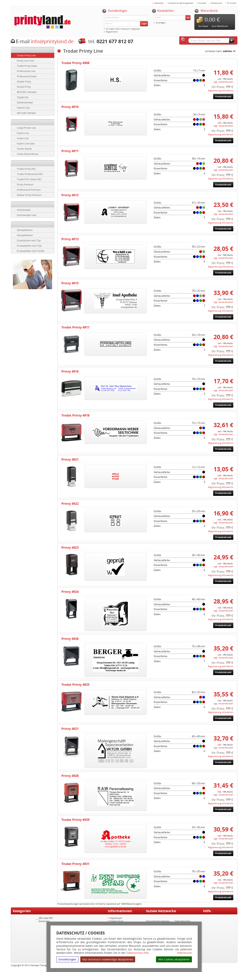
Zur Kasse (203, 26)
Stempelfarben (25, 235)
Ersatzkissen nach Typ (29, 240)
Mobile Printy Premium (29, 194)
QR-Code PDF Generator (46, 919)
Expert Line (23, 133)
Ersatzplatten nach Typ (29, 245)
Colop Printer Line (26, 127)
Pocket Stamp (24, 148)
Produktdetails (223, 96)
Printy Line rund (25, 60)
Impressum (184, 953)
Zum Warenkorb (220, 26)
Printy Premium (25, 184)
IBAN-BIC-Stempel (26, 91)
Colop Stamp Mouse (28, 153)
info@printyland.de (52, 41)
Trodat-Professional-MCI (30, 174)
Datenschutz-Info (137, 953)
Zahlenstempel (25, 102)
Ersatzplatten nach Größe (30, 250)
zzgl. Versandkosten (223, 81)
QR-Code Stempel (26, 112)
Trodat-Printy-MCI (26, 168)
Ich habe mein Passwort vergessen (123, 28)
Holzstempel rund (26, 215)
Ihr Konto (231, 3)
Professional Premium (29, 189)
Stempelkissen (25, 229)
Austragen (161, 22)
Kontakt (202, 3)
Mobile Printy (24, 81)
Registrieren (112, 31)
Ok (188, 17)
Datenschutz (116, 921)
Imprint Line (23, 107)
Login (144, 23)
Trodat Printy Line (26, 55)
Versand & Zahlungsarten (180, 3)
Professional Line (26, 71)
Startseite (158, 3)
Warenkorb (216, 3)
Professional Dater (27, 76)
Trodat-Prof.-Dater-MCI (29, 179)
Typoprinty (22, 97)
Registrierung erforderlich (220, 90)
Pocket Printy (24, 86)
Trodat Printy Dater (27, 65)
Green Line (23, 138)
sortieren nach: (218, 51)
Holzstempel (23, 209)
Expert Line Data (26, 143)
